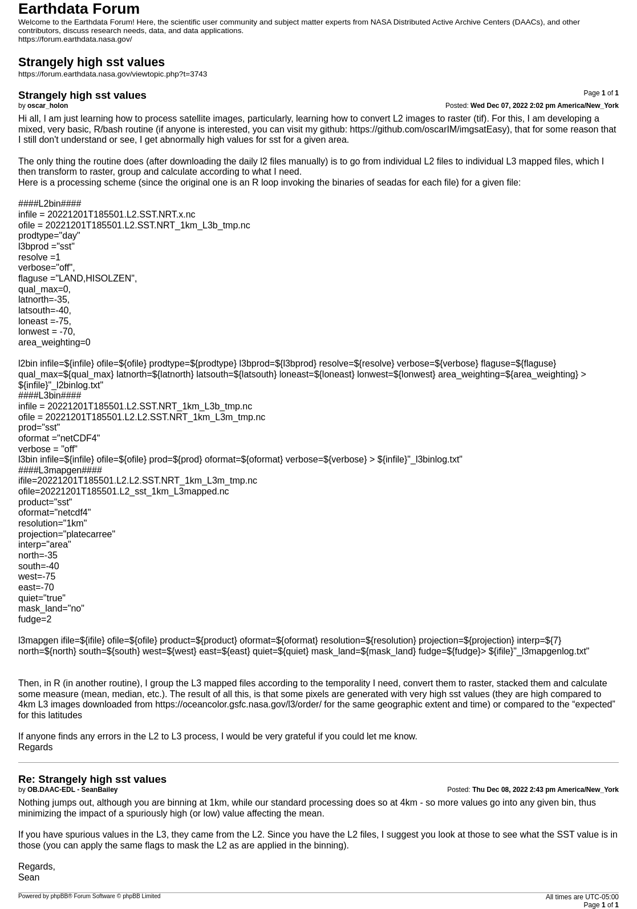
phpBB (59, 896)
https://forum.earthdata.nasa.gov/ (75, 39)
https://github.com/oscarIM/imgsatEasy (428, 129)
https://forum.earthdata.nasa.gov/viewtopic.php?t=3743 (112, 74)
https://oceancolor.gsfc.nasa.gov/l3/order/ (238, 704)
